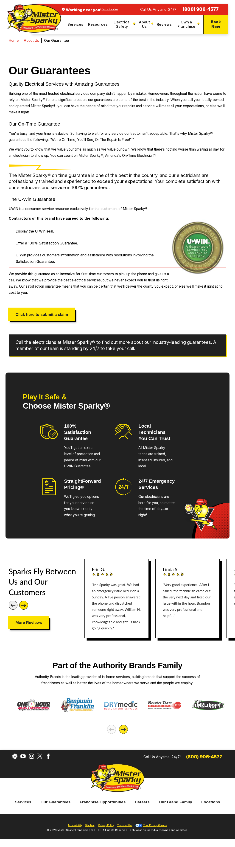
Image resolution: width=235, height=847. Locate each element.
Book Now (216, 24)
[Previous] (13, 605)
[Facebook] (48, 756)
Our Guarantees (55, 802)
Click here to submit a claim (41, 314)
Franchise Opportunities (103, 802)
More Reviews (28, 622)
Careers (142, 802)
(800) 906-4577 (201, 9)
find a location (110, 9)
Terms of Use (124, 825)
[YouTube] (23, 756)
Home (14, 40)
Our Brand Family (175, 802)
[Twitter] (39, 756)
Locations (210, 802)
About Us (31, 40)
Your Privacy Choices (151, 825)
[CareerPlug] (14, 756)
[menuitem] (76, 24)
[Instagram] (31, 756)
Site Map (90, 825)
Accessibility (75, 825)
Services (23, 802)
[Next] (23, 605)
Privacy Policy (106, 825)
